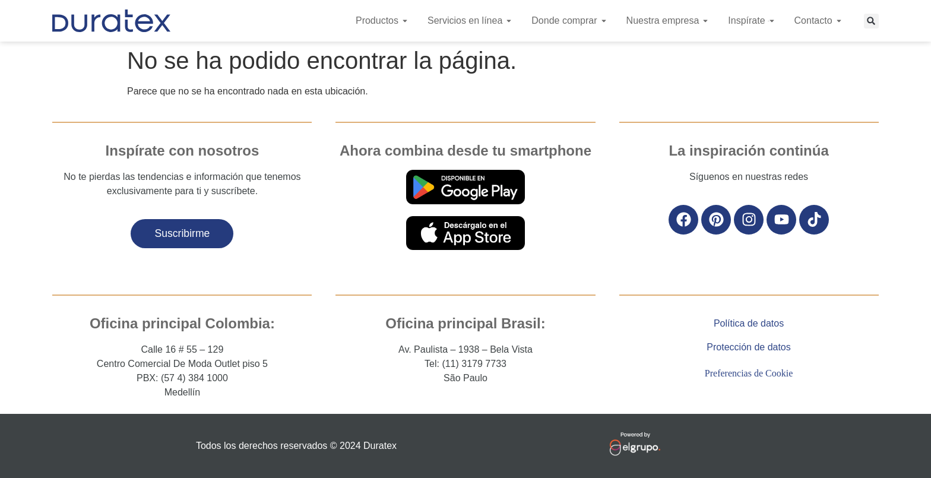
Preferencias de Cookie (749, 373)
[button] (871, 21)
